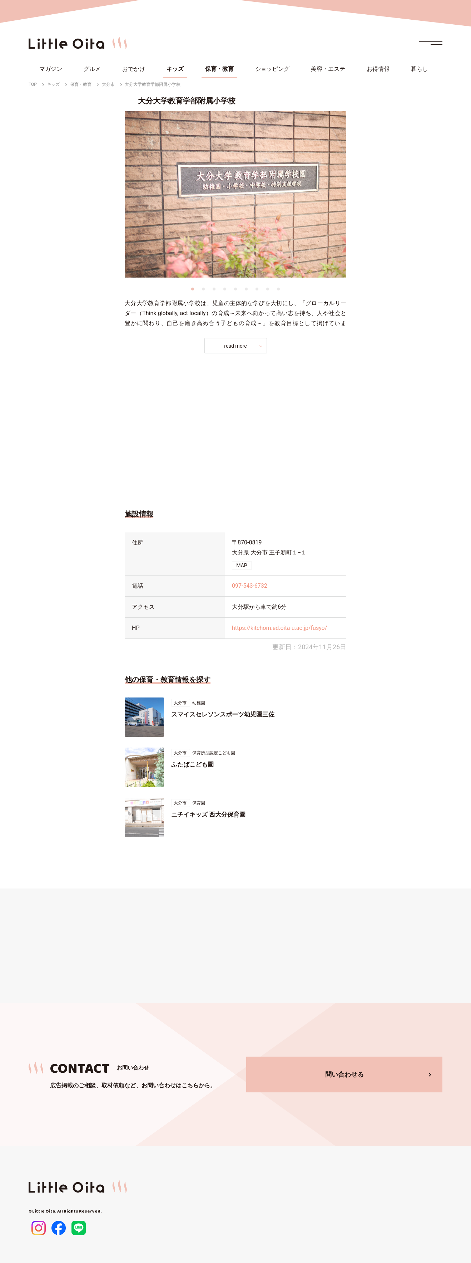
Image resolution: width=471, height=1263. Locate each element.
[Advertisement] (235, 429)
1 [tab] (192, 289)
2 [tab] (203, 289)
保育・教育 (219, 68)
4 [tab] (224, 289)
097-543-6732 (249, 585)
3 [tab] (214, 289)
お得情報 (378, 68)
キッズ (175, 68)
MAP (241, 565)
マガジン (50, 68)
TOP (33, 84)
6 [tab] (246, 289)
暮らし (419, 68)
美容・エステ (328, 68)
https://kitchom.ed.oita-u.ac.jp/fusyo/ (279, 628)
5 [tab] (235, 289)
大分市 (108, 84)
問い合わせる (344, 1074)
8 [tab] (267, 289)
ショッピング (272, 68)
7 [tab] (257, 289)
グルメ (92, 68)
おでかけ (133, 68)
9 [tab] (278, 289)
